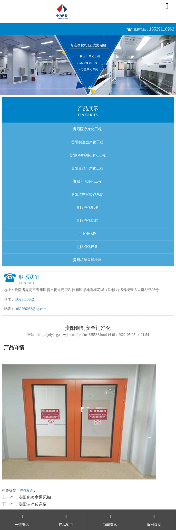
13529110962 (161, 29)
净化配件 (27, 491)
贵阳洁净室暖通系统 (87, 194)
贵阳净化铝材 (87, 221)
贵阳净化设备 (87, 247)
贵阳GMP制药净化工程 (87, 155)
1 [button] (85, 88)
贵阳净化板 (87, 234)
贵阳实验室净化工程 (87, 142)
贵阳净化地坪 (87, 207)
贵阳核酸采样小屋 (87, 260)
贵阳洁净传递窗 (32, 504)
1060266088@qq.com (30, 309)
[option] (88, 65)
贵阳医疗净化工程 (87, 129)
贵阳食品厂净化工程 (87, 168)
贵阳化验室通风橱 (34, 497)
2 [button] (90, 88)
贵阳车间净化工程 (87, 181)
